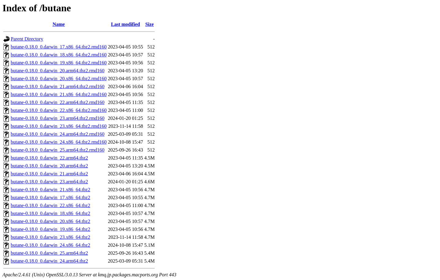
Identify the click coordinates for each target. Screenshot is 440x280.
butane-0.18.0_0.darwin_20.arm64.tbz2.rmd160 (58, 70)
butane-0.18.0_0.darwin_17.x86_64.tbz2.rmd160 (59, 46)
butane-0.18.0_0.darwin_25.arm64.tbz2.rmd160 (58, 150)
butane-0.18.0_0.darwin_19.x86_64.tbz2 (50, 229)
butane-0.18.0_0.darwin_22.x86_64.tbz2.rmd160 (59, 110)
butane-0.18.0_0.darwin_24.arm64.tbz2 (49, 261)
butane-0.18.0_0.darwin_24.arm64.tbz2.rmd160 (58, 134)
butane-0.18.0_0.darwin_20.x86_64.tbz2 (50, 221)
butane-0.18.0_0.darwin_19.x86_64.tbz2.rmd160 (59, 62)
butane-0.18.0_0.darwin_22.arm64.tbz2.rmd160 (58, 102)
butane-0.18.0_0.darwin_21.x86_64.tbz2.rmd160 (59, 94)
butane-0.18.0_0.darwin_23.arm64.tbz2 (49, 181)
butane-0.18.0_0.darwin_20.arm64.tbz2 (49, 165)
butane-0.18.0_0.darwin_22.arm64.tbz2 (49, 157)
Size (149, 24)
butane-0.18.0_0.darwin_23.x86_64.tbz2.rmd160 (59, 126)
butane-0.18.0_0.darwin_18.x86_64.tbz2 (50, 213)
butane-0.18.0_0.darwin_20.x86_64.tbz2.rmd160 (59, 78)
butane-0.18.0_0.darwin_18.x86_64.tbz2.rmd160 (59, 54)
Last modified (125, 24)
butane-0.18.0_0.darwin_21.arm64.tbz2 (49, 173)
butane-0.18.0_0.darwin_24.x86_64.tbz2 (50, 245)
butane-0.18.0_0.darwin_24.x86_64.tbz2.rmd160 (59, 142)
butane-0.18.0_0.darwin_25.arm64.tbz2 (49, 253)
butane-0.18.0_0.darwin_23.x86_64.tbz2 (50, 237)
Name (59, 24)
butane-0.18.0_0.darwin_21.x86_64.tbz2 (50, 189)
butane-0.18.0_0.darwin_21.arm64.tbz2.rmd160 (58, 86)
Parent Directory (27, 38)
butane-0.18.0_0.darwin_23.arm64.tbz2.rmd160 (58, 118)
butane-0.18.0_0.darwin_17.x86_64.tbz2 (50, 197)
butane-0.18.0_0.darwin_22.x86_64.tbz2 (50, 205)
